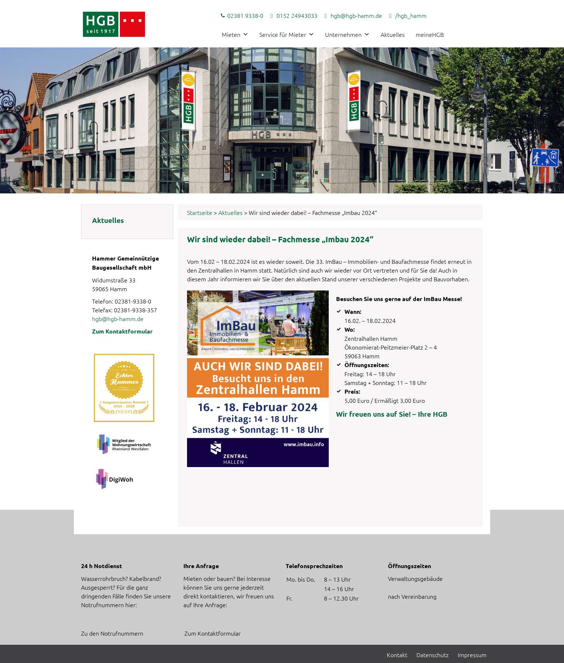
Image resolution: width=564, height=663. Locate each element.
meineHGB (430, 34)
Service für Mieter (286, 34)
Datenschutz (432, 655)
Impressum (472, 655)
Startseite (199, 212)
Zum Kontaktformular (122, 331)
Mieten (235, 34)
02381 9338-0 (245, 15)
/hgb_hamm (411, 15)
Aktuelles (393, 34)
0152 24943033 (297, 15)
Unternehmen (347, 34)
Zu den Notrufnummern (112, 633)
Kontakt (397, 655)
